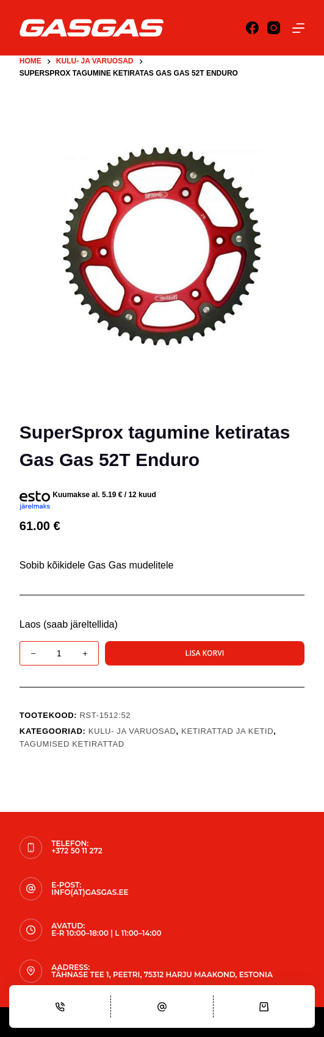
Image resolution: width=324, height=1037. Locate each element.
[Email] (161, 1006)
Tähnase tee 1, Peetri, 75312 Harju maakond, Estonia (162, 974)
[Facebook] (252, 27)
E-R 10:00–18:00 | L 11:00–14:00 (106, 933)
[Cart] (264, 1006)
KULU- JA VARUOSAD (132, 731)
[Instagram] (273, 27)
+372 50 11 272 (76, 850)
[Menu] (298, 28)
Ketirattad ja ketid (227, 731)
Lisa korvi (205, 653)
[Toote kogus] (59, 653)
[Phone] (59, 1006)
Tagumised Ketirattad (72, 743)
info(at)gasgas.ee (89, 892)
